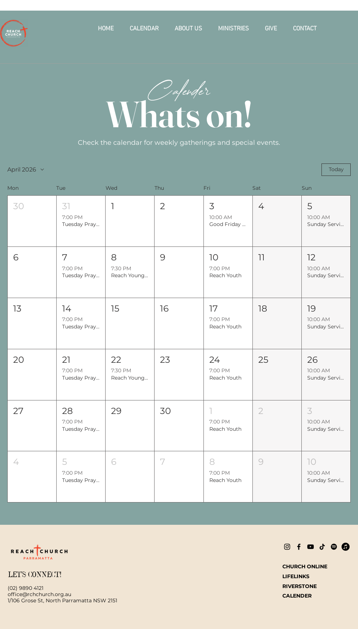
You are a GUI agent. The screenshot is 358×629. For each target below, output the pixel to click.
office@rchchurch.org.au (39, 594)
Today (336, 169)
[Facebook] (299, 547)
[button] (188, 29)
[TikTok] (322, 547)
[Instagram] (287, 547)
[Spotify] (334, 547)
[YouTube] (310, 547)
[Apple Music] (346, 547)
